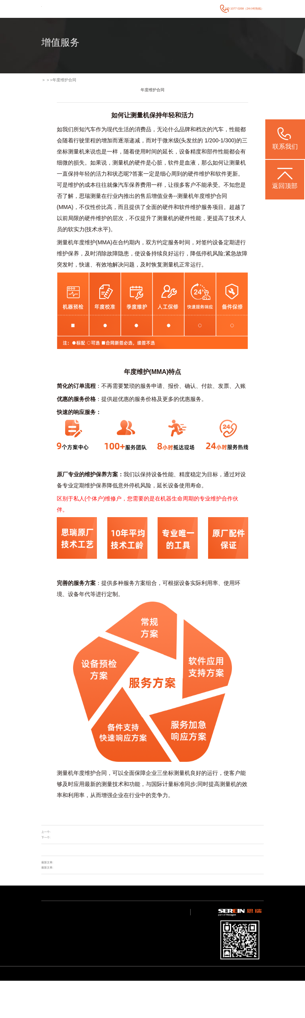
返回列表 (249, 837)
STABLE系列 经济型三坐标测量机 (78, 1002)
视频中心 (122, 939)
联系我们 (209, 8)
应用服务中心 (125, 928)
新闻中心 (151, 8)
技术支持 (165, 8)
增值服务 (180, 8)
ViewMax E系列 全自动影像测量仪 (69, 1007)
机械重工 (71, 979)
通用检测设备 (48, 922)
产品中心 (121, 8)
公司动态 (97, 922)
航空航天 (71, 974)
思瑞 (84, 197)
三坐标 (165, 774)
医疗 (69, 934)
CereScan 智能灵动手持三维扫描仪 (195, 1002)
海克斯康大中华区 (152, 928)
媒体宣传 (97, 934)
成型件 (70, 951)
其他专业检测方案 (50, 939)
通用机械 (71, 945)
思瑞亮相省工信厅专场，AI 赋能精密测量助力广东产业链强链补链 (94, 863)
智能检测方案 (48, 928)
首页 (109, 8)
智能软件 (46, 934)
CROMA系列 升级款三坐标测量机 (155, 1002)
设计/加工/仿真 (75, 962)
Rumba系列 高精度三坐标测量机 (116, 1002)
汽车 (69, 922)
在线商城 (56, 838)
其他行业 (71, 985)
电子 (69, 928)
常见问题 (122, 934)
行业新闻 (97, 928)
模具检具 (71, 939)
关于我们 (194, 8)
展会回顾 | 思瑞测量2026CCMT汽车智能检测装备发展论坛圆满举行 (96, 868)
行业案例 (136, 8)
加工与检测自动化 (76, 957)
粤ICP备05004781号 (249, 981)
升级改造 (56, 832)
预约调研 (147, 949)
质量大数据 (73, 968)
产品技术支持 (125, 922)
